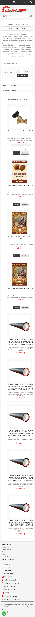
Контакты (5, 556)
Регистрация (6, 564)
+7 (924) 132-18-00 (10, 590)
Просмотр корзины (7, 567)
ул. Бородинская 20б (10, 580)
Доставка (5, 552)
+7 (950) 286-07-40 (10, 573)
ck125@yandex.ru (9, 577)
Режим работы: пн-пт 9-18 (12, 583)
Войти (3, 562)
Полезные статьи (7, 549)
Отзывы (4, 554)
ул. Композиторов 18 (11, 596)
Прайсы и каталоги (7, 547)
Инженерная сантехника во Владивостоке (15, 604)
